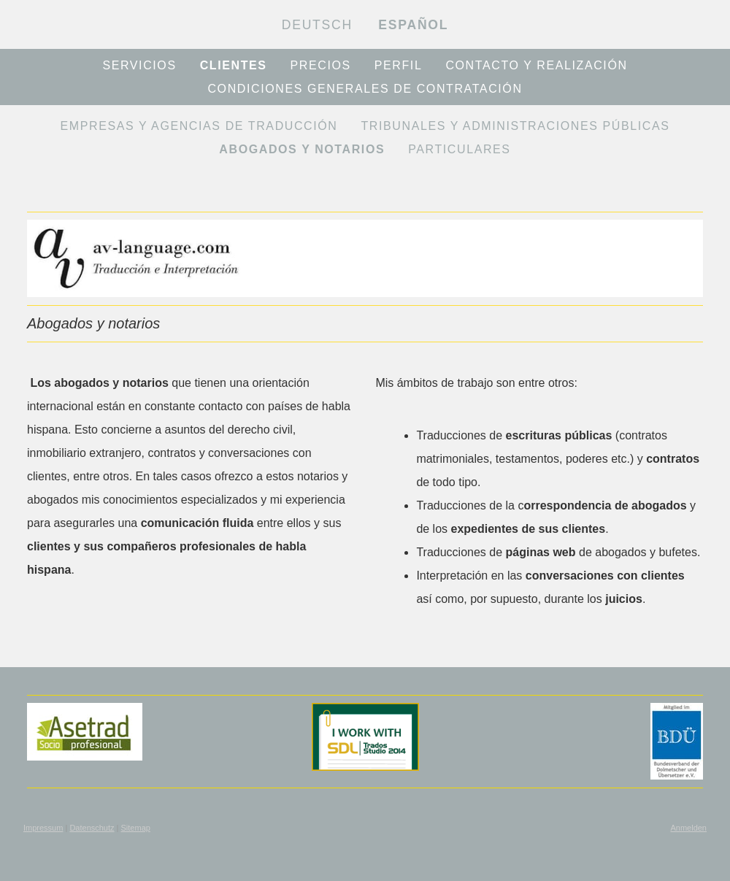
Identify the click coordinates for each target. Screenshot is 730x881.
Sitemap (135, 827)
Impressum (43, 827)
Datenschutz (91, 827)
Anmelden (688, 827)
